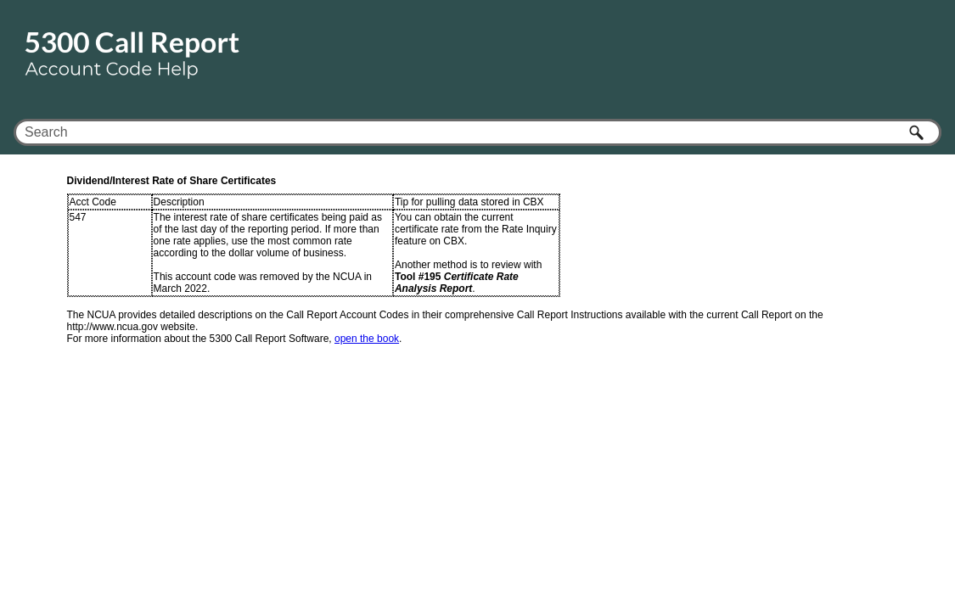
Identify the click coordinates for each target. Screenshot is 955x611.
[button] (917, 132)
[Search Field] (477, 132)
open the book (366, 339)
